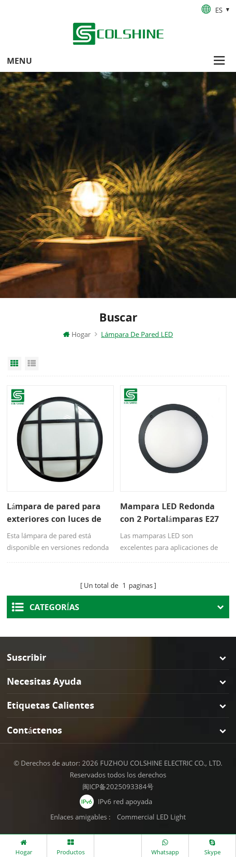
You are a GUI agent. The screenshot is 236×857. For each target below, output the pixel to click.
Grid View (14, 365)
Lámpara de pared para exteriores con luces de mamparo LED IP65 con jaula (54, 514)
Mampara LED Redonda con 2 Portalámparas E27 (169, 514)
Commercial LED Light (151, 814)
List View (32, 365)
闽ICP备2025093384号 (118, 784)
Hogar (77, 335)
